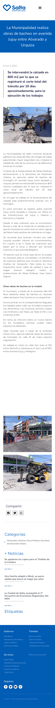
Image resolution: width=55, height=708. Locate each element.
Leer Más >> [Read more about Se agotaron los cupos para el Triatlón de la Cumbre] (9, 569)
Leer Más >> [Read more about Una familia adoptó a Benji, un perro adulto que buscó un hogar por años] (9, 586)
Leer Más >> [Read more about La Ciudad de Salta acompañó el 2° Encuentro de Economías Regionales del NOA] (9, 605)
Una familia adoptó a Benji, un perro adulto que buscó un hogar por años (24, 578)
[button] (40, 7)
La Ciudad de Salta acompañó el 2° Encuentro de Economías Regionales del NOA (26, 596)
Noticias (22, 540)
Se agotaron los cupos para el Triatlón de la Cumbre (27, 561)
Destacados (12, 540)
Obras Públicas (33, 540)
